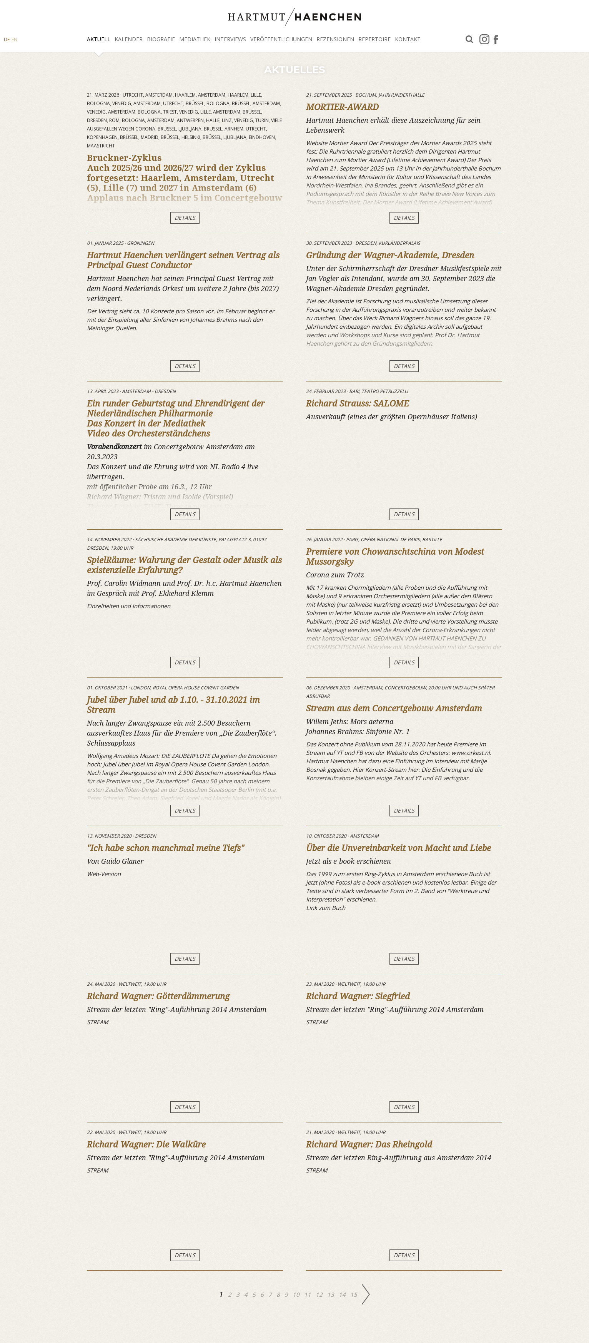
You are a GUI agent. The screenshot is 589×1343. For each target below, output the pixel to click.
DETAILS (185, 217)
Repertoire (374, 39)
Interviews (230, 39)
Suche (469, 39)
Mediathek (194, 39)
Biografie (161, 39)
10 (297, 1294)
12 (320, 1294)
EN (14, 39)
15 (354, 1294)
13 (331, 1294)
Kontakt (408, 39)
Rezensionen (335, 39)
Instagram (484, 39)
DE (7, 39)
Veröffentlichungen (281, 39)
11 (308, 1294)
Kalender (129, 39)
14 (343, 1294)
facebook (496, 39)
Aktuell (98, 39)
